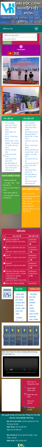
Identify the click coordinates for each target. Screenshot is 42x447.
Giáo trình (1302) (11, 125)
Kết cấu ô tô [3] (28, 206)
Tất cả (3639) (9, 123)
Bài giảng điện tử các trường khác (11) (31, 177)
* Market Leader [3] (9, 180)
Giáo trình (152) (30, 125)
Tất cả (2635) (29, 123)
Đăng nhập (8, 29)
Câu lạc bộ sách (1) (32, 163)
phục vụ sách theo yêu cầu (15, 247)
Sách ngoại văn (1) (31, 132)
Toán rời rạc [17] (28, 194)
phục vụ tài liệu (11, 239)
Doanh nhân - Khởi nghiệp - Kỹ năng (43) (31, 154)
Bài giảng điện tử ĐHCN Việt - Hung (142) (31, 136)
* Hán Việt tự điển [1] (10, 193)
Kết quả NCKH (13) (32, 150)
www (8, 263)
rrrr (7, 255)
